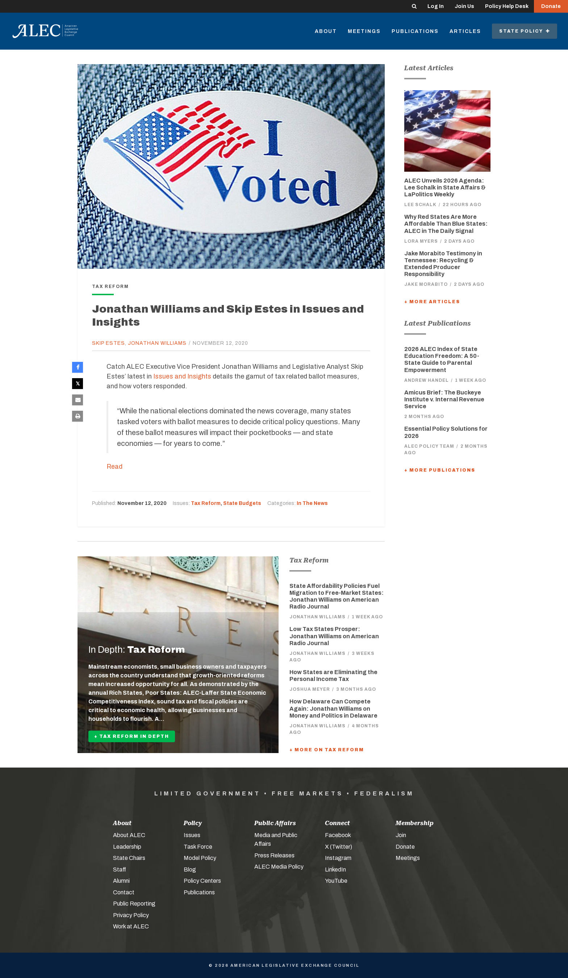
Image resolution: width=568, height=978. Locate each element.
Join (401, 835)
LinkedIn (335, 869)
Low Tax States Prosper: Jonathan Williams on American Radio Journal (334, 636)
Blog (190, 869)
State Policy (524, 31)
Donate (551, 6)
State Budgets (242, 503)
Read (114, 466)
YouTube (336, 880)
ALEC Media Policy (279, 866)
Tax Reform (206, 503)
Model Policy (200, 857)
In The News (312, 503)
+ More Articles (432, 301)
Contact (123, 892)
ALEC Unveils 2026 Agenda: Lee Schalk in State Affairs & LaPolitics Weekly (445, 187)
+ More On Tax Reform (326, 749)
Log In (435, 6)
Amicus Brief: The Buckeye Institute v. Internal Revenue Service (444, 399)
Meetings (364, 31)
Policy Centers (202, 880)
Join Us (464, 6)
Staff (119, 869)
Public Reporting (134, 903)
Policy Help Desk (507, 6)
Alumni (121, 880)
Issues (192, 835)
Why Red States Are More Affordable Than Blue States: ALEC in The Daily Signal (446, 224)
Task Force (198, 846)
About (326, 31)
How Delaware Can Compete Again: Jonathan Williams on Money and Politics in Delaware (333, 708)
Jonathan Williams (157, 343)
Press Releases (274, 855)
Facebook (338, 835)
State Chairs (129, 857)
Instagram (338, 857)
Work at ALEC (131, 926)
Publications (415, 31)
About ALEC (129, 835)
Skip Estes (108, 343)
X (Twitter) (338, 846)
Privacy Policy (131, 915)
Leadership (127, 846)
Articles (465, 31)
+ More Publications (439, 470)
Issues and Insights (182, 376)
